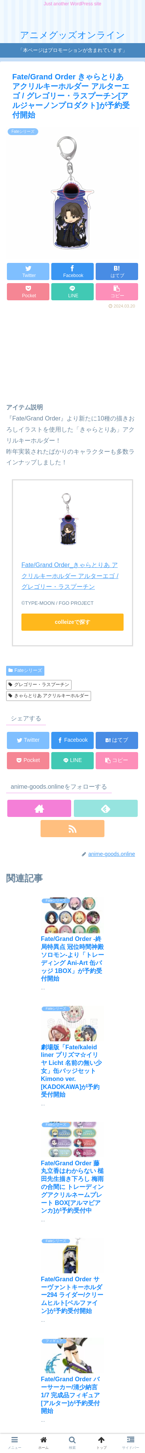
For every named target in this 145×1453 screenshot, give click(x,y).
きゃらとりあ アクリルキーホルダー (48, 695)
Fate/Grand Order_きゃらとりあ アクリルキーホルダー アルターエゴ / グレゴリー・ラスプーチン (69, 576)
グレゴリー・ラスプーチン (38, 684)
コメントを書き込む (76, 1362)
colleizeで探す (72, 622)
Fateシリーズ (25, 670)
